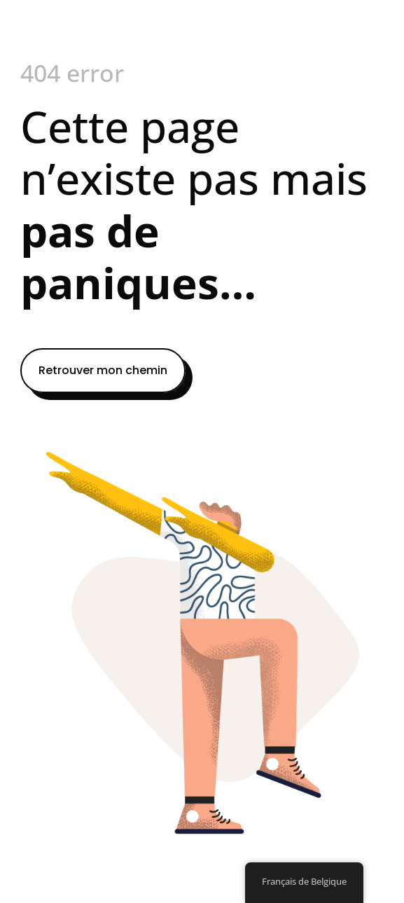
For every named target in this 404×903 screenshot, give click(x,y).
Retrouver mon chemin (103, 370)
